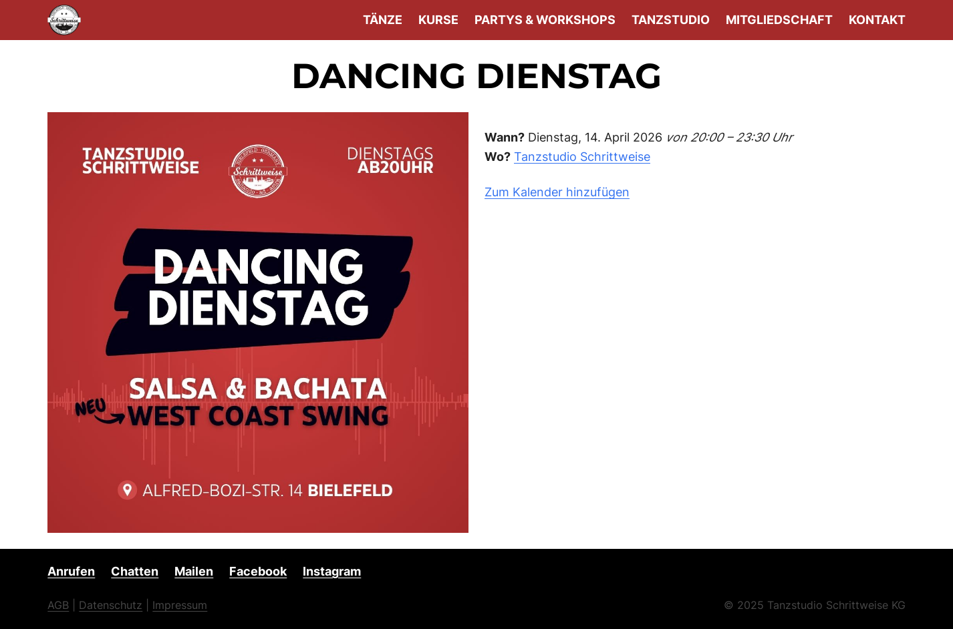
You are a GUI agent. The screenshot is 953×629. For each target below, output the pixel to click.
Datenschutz (110, 605)
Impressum (179, 605)
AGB (58, 605)
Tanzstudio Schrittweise (582, 157)
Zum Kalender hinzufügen (557, 192)
